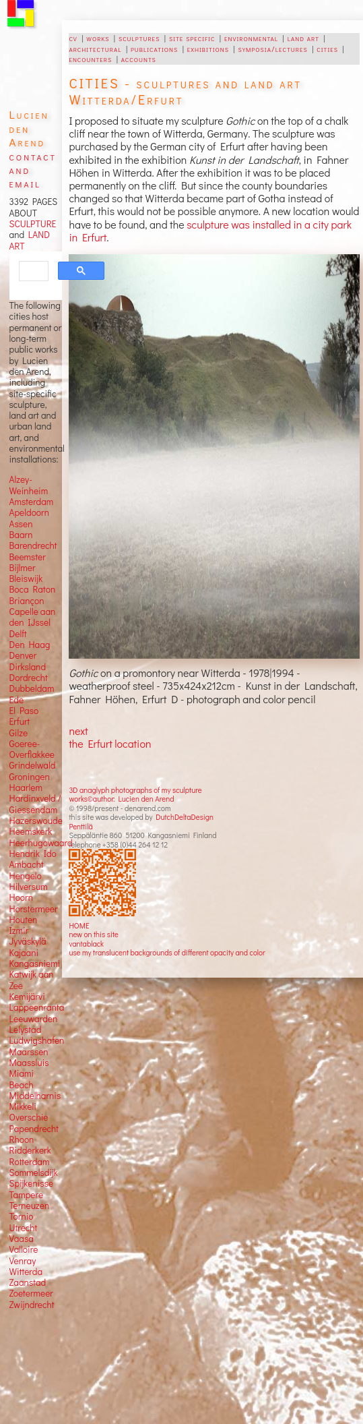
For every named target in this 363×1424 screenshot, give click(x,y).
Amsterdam (31, 502)
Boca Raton (32, 589)
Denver (23, 655)
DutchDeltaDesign (184, 817)
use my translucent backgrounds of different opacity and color (167, 952)
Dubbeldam (32, 688)
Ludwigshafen (37, 1040)
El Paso (24, 711)
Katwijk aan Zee (31, 979)
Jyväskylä (27, 941)
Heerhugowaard (41, 843)
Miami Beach (21, 1078)
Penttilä (80, 826)
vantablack (86, 944)
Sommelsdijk (33, 1172)
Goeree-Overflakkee (32, 749)
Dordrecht (28, 678)
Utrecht (23, 1228)
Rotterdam (29, 1162)
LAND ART (29, 240)
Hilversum (28, 887)
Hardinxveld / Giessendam (35, 803)
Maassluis (29, 1063)
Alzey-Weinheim (28, 484)
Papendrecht (34, 1129)
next (78, 730)
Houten (23, 920)
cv (73, 37)
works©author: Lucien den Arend (121, 799)
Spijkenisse (31, 1183)
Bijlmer (22, 568)
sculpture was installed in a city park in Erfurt (210, 230)
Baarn (21, 535)
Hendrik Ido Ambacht (33, 859)
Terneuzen (29, 1205)
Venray (22, 1261)
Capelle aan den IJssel (32, 616)
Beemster (27, 557)
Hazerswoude (36, 820)
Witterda (26, 1272)
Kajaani (24, 953)
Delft (18, 634)
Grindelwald (32, 765)
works (97, 37)
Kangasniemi (35, 963)
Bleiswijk (26, 578)
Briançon (26, 601)
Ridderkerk (30, 1150)
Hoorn (21, 897)
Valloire (23, 1249)
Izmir (19, 930)
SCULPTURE (33, 224)
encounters (90, 58)
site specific (192, 37)
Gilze (18, 733)
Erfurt (19, 721)
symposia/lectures (273, 48)
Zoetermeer (31, 1293)
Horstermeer (33, 909)
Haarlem (25, 787)
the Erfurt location (110, 743)
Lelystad (25, 1029)
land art (303, 37)
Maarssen (28, 1052)
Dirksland (27, 667)
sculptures (139, 37)
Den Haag (30, 645)
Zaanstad (27, 1282)
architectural (95, 48)
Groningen (29, 777)
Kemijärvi (27, 996)
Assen (21, 524)
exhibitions (208, 48)
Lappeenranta (37, 1007)
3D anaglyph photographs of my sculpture (135, 790)
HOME (79, 925)
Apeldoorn (29, 512)
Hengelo (25, 876)
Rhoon (21, 1139)
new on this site (94, 934)
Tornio (21, 1216)
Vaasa (21, 1239)
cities (327, 48)
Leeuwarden (33, 1019)
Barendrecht (33, 545)
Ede (16, 700)
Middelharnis (35, 1096)
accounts (138, 58)
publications (154, 48)
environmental (251, 37)
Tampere (26, 1195)
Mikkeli (22, 1106)
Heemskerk (31, 831)
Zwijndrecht (32, 1305)
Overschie (28, 1117)
